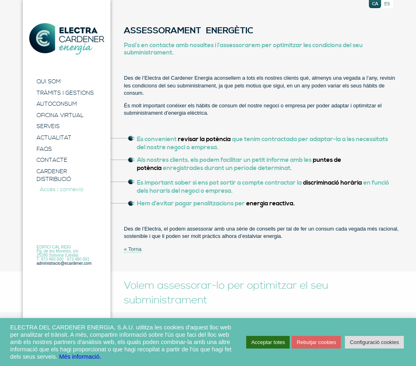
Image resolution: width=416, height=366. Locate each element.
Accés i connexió (61, 189)
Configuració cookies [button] (374, 342)
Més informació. (80, 356)
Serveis (48, 126)
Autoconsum (57, 104)
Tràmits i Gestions (65, 93)
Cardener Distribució (54, 175)
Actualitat (54, 138)
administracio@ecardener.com (64, 263)
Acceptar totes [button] (268, 342)
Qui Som (49, 81)
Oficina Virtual (60, 115)
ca (375, 4)
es (387, 4)
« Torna (132, 249)
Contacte (52, 160)
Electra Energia (66, 39)
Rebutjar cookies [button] (316, 342)
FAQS (44, 149)
